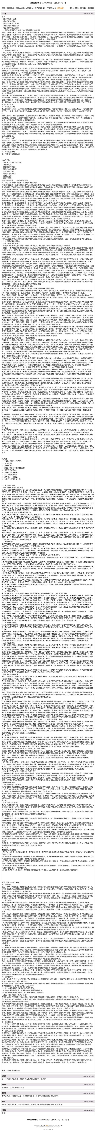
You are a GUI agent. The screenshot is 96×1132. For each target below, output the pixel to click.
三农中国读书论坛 (8, 8)
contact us (50, 1129)
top (66, 1120)
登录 (71, 8)
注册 (76, 8)
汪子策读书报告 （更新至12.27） (53, 3)
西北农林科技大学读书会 (24, 8)
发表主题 (91, 8)
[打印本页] (60, 8)
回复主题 (83, 8)
